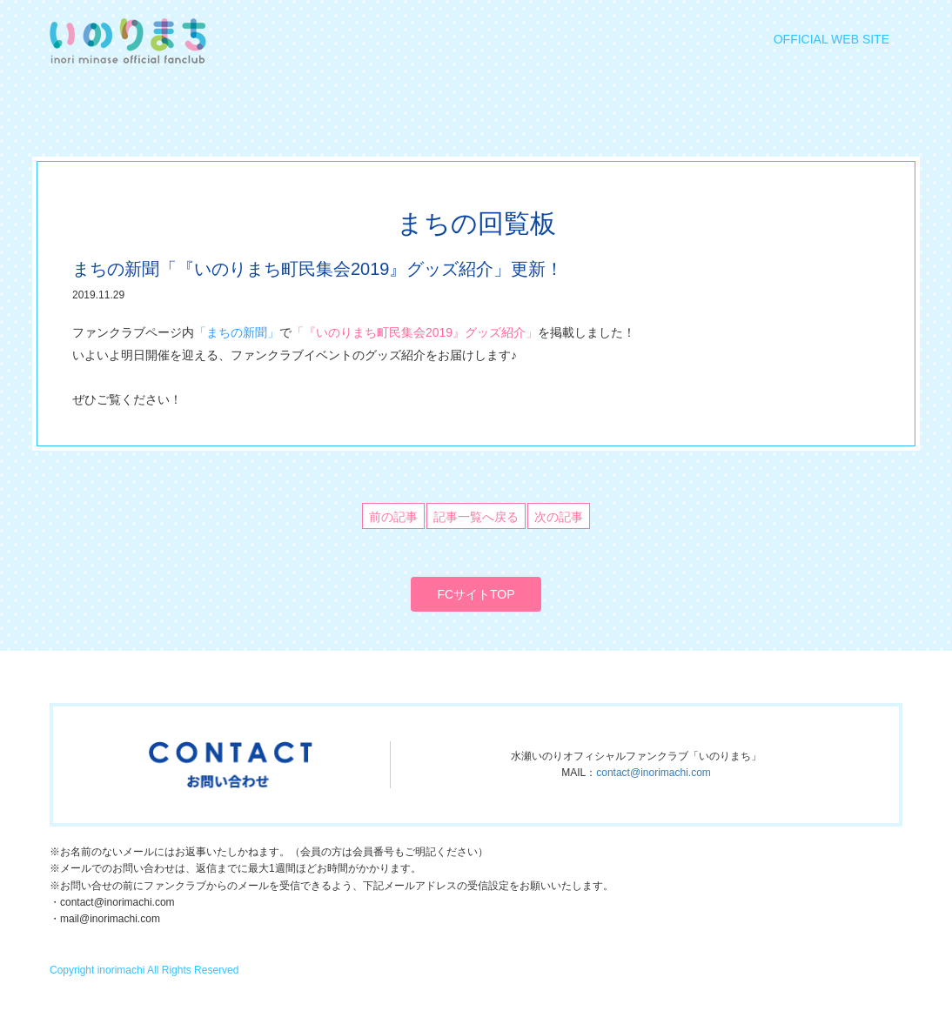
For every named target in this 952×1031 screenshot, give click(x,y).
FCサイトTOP (475, 594)
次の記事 (558, 517)
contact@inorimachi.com (653, 773)
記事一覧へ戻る (476, 517)
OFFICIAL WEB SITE (831, 39)
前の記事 (393, 517)
